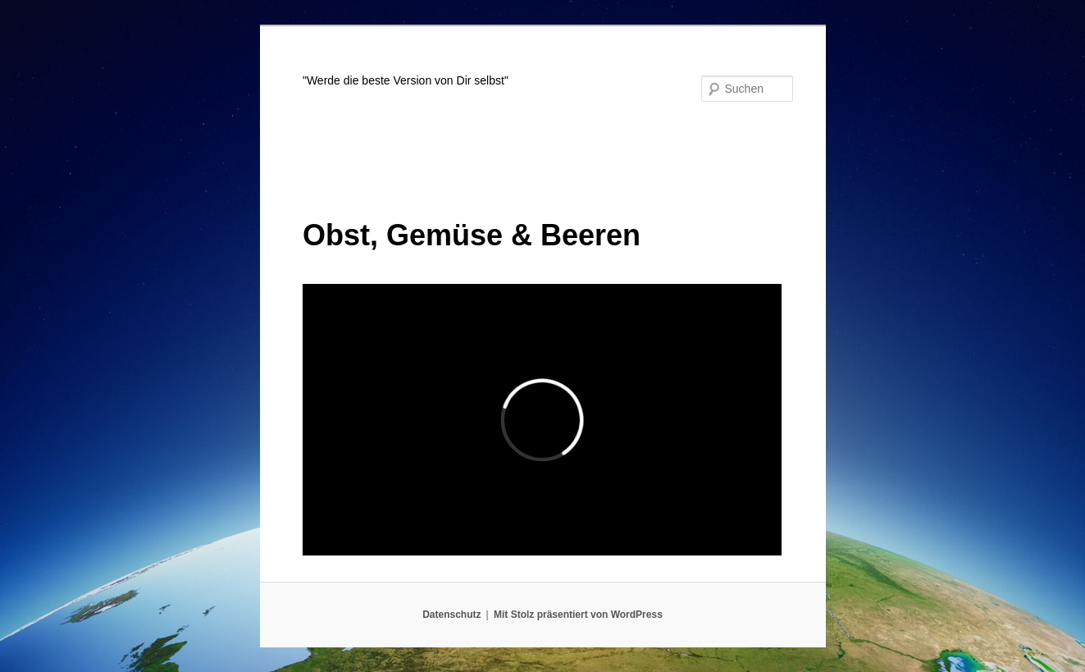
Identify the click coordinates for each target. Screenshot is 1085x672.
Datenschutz (451, 614)
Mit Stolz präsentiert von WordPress (578, 614)
